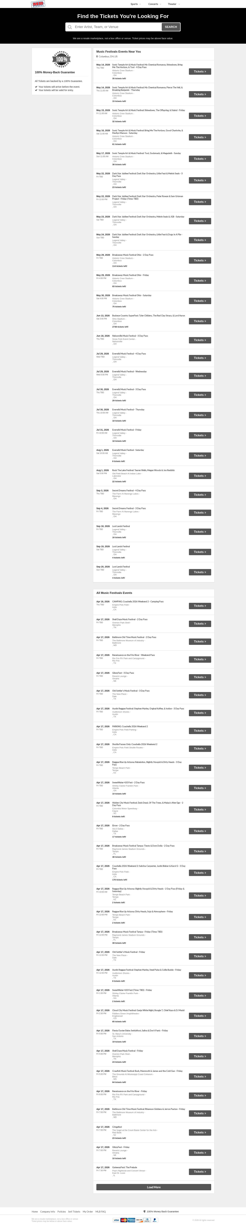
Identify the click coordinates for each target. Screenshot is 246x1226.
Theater (174, 4)
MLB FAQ (100, 1211)
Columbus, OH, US (107, 56)
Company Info (47, 1211)
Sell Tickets (74, 1211)
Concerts (154, 4)
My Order (88, 1211)
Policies (61, 1211)
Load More (154, 1187)
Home (35, 1211)
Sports (136, 4)
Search (171, 27)
